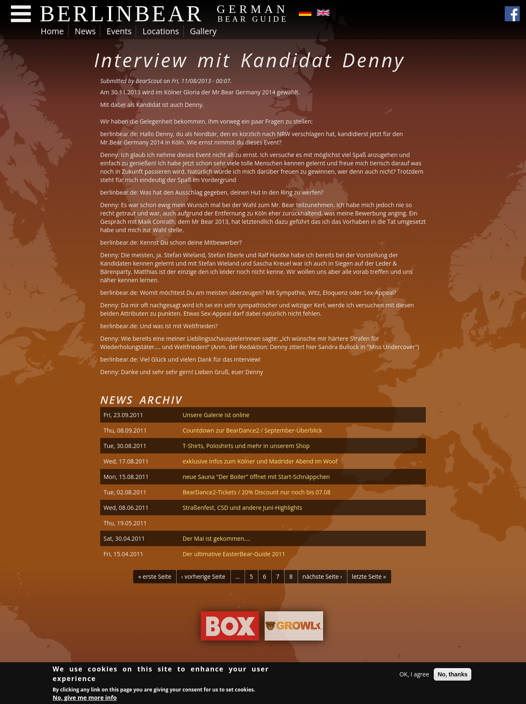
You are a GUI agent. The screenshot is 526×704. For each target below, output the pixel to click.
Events (119, 31)
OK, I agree (414, 675)
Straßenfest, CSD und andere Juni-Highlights (242, 508)
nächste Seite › (322, 576)
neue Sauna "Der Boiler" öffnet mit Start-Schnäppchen (256, 477)
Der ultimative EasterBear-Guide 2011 (233, 554)
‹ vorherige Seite (203, 576)
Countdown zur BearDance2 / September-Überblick (252, 430)
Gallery (203, 31)
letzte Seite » (369, 576)
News (85, 31)
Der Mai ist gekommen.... (216, 538)
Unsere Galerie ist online (215, 415)
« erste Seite (154, 576)
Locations (160, 31)
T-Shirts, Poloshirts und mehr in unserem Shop (245, 446)
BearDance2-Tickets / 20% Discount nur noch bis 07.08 (256, 492)
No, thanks (452, 675)
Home (52, 31)
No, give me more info (85, 699)
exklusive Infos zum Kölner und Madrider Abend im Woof (259, 461)
